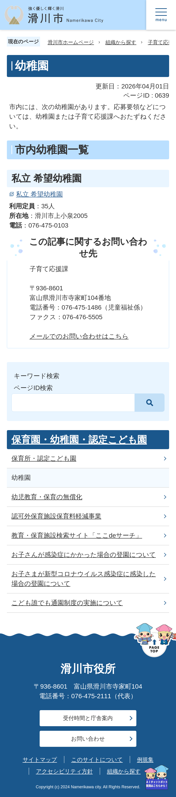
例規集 (145, 759)
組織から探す (120, 42)
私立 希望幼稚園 (39, 194)
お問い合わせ (88, 739)
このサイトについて (97, 759)
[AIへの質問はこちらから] (156, 777)
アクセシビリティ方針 (64, 771)
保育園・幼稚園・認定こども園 (79, 439)
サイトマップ (40, 759)
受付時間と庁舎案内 (88, 718)
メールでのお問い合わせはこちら (79, 336)
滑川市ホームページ (71, 42)
